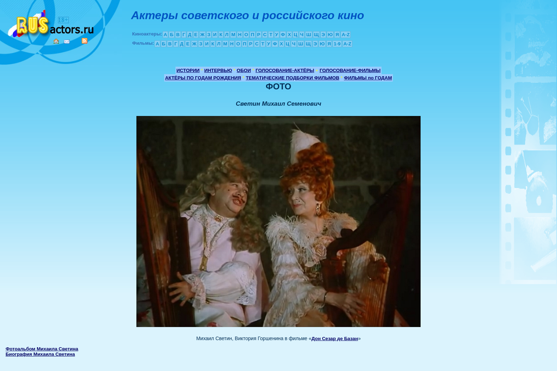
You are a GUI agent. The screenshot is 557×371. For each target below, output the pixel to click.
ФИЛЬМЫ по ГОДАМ (368, 78)
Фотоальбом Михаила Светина (42, 348)
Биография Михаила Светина (40, 354)
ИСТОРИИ (188, 70)
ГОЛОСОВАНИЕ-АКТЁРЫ (284, 70)
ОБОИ (244, 70)
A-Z (346, 34)
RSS (84, 41)
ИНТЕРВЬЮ (218, 70)
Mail (67, 42)
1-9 (337, 43)
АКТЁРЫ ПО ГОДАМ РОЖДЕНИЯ (203, 78)
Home (56, 41)
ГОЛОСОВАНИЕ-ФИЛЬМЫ (350, 70)
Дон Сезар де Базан (335, 338)
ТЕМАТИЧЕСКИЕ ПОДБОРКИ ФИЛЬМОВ (292, 78)
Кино (51, 22)
